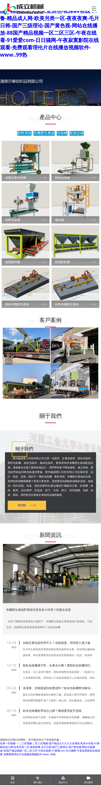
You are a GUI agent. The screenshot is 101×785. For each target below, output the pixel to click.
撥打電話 (37, 779)
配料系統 (24, 133)
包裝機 (62, 133)
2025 (13, 676)
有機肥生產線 (44, 133)
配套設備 (77, 133)
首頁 (12, 779)
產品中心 (63, 779)
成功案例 (88, 779)
